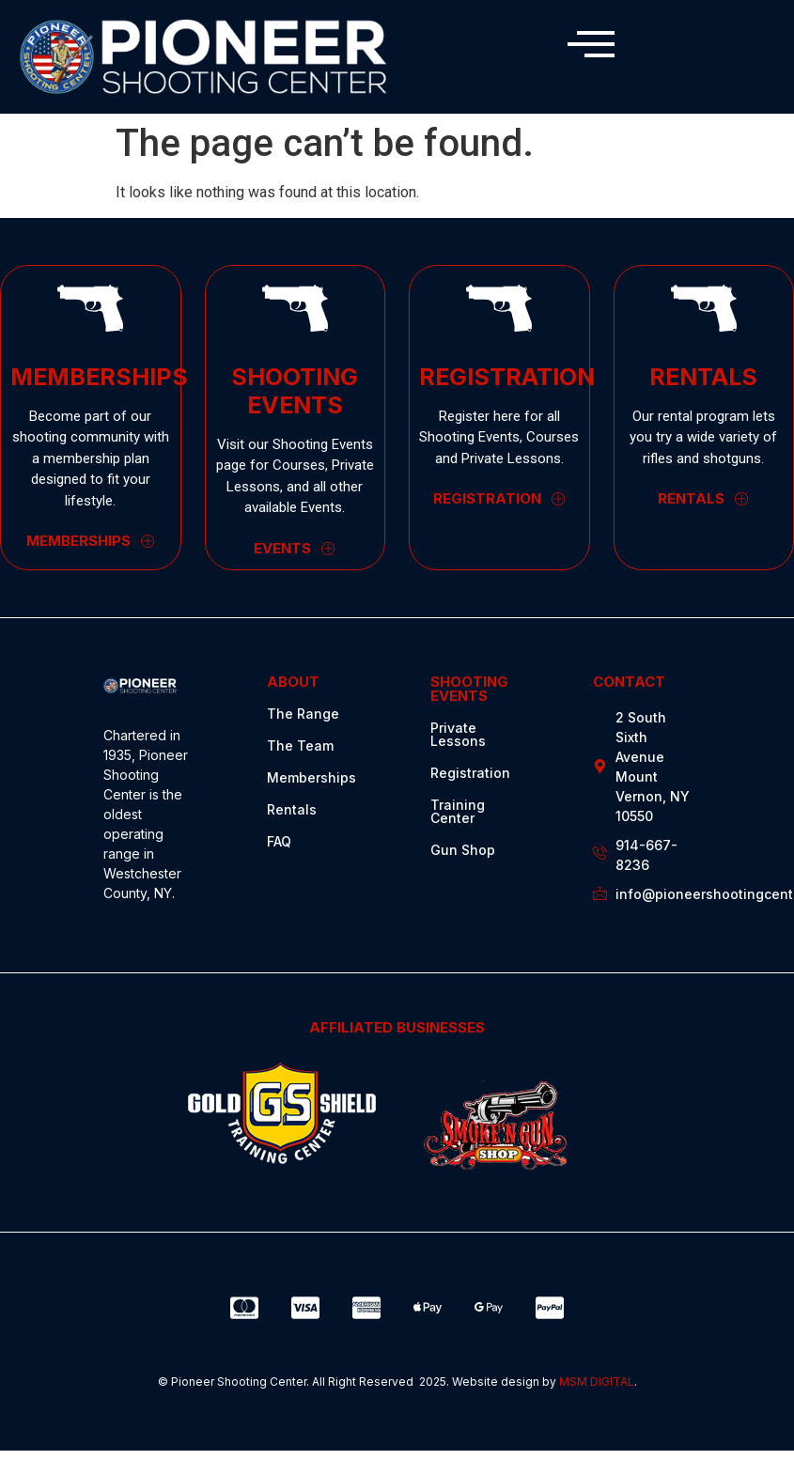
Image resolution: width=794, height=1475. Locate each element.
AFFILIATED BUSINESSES (397, 1027)
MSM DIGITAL (596, 1381)
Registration (470, 773)
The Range (303, 714)
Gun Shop (462, 850)
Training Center (457, 811)
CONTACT (629, 682)
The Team (300, 745)
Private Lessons (458, 734)
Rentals (292, 809)
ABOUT (293, 682)
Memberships (311, 777)
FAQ (279, 841)
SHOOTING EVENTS (469, 689)
